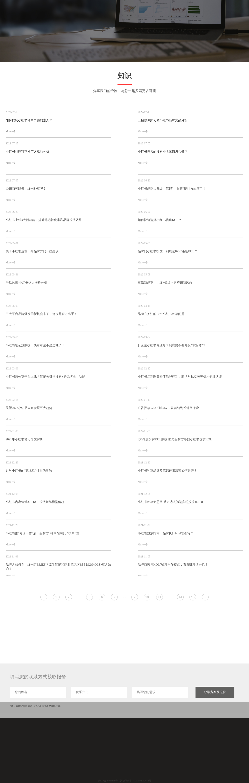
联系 (236, 11)
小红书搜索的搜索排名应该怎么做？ (163, 151)
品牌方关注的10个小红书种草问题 (161, 339)
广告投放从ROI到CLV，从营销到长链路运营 (168, 433)
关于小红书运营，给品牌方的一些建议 (32, 276)
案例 (194, 11)
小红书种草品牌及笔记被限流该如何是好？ (167, 495)
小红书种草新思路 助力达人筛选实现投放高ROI (170, 527)
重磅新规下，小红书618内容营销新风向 (165, 307)
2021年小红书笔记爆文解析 (24, 464)
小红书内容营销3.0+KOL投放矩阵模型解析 (35, 527)
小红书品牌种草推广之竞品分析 (27, 151)
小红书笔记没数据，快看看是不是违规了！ (35, 370)
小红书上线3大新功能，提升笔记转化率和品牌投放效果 (44, 245)
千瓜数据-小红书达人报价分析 (26, 307)
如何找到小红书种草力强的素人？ (29, 120)
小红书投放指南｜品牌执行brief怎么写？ (165, 558)
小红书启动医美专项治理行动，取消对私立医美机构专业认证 (180, 401)
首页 (166, 11)
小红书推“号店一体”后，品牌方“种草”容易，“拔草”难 (42, 558)
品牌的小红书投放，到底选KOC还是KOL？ (167, 276)
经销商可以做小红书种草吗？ (26, 213)
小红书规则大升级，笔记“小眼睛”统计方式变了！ (172, 213)
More (10, 131)
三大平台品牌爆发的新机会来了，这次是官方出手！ (41, 339)
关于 (222, 11)
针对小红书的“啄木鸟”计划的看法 (29, 495)
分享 (208, 11)
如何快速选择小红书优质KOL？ (159, 245)
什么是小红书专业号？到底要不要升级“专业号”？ (172, 370)
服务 (180, 11)
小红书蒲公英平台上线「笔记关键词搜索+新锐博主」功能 (45, 401)
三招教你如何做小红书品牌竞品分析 (163, 120)
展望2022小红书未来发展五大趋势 (29, 433)
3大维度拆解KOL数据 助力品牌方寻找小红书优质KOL (175, 464)
